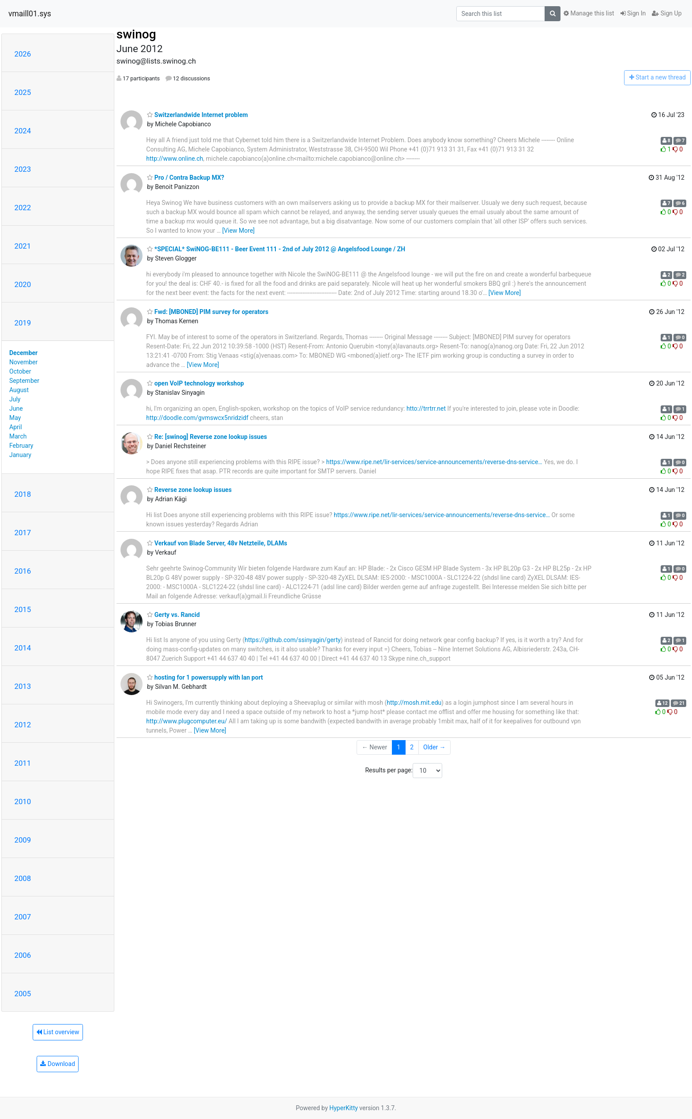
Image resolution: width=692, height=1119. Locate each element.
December (23, 352)
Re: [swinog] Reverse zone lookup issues (207, 436)
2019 (23, 322)
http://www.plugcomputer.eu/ (186, 721)
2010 (23, 801)
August (19, 389)
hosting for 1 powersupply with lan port (205, 677)
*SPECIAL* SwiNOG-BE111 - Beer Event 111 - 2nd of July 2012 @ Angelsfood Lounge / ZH (276, 249)
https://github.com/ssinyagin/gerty (292, 639)
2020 (23, 284)
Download (57, 1063)
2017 (23, 532)
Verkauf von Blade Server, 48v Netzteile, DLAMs (217, 543)
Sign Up (666, 13)
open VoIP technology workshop (195, 383)
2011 (23, 763)
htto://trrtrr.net (426, 408)
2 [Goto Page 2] (412, 747)
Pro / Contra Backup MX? (185, 177)
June (16, 408)
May (15, 417)
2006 (23, 955)
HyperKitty (343, 1107)
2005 (23, 993)
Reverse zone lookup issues (189, 489)
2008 (23, 878)
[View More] (238, 230)
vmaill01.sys (29, 13)
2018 (23, 494)
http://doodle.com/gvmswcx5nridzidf (197, 417)
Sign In (633, 13)
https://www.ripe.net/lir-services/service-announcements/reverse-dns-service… (434, 461)
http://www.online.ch (174, 158)
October (20, 371)
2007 (23, 916)
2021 (23, 246)
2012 (23, 724)
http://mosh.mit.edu (414, 702)
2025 (23, 92)
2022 (23, 207)
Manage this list (589, 13)
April (15, 427)
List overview (57, 1032)
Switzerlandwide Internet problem (197, 114)
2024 (23, 130)
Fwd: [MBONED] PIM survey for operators (207, 311)
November (23, 362)
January (20, 454)
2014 (23, 647)
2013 (23, 686)
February (21, 445)
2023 (23, 169)
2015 (23, 609)
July (14, 399)
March (18, 436)
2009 (23, 839)
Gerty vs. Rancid (173, 614)
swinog (136, 34)
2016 (23, 571)
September (24, 380)
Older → (434, 747)
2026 (23, 53)
